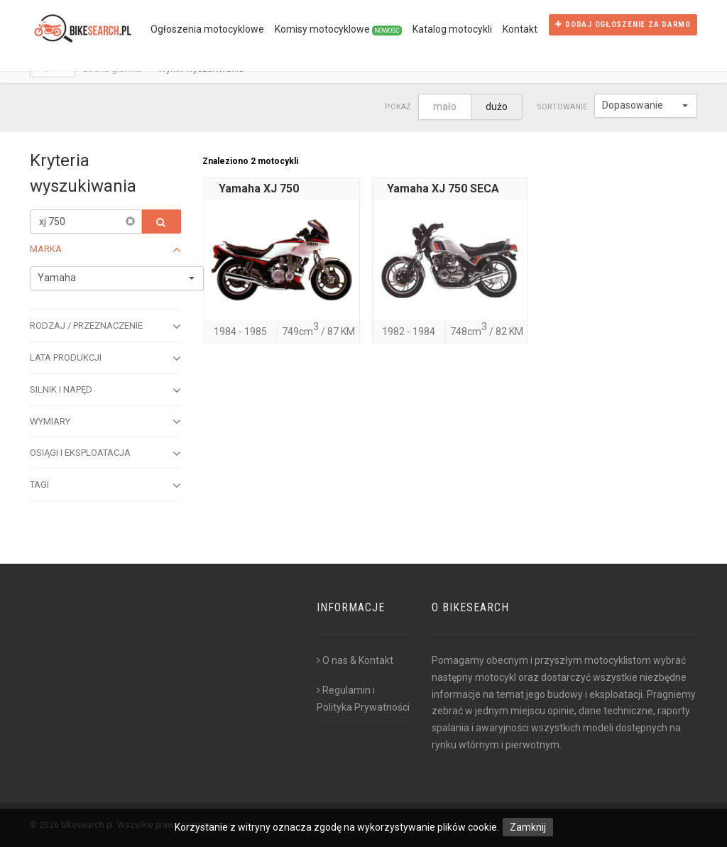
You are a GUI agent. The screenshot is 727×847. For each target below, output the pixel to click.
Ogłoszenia (207, 29)
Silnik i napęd (105, 390)
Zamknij (528, 827)
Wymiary (105, 421)
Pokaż (398, 106)
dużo (497, 106)
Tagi (105, 485)
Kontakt (520, 29)
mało (445, 106)
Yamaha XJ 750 (259, 188)
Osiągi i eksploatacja (105, 453)
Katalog (452, 29)
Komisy (338, 29)
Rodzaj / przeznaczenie (105, 326)
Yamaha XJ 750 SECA (443, 188)
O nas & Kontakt (355, 660)
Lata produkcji (105, 358)
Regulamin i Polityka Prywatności (363, 698)
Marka (105, 250)
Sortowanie (562, 106)
